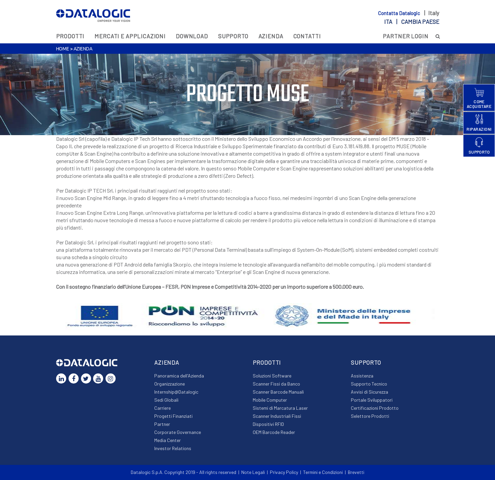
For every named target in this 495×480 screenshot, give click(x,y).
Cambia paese (420, 21)
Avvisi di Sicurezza (369, 392)
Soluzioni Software (272, 375)
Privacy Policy (284, 472)
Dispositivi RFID (268, 424)
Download (192, 36)
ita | (411, 21)
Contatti (307, 36)
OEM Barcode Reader (274, 432)
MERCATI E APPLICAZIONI (130, 36)
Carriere (162, 408)
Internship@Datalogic (176, 392)
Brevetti (356, 472)
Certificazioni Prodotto (375, 408)
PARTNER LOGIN (405, 36)
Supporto (233, 36)
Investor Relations (172, 448)
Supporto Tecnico (369, 384)
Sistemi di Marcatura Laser (280, 408)
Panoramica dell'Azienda (179, 375)
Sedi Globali (166, 400)
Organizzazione (169, 384)
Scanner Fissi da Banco (276, 384)
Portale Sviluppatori (372, 400)
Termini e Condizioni (323, 472)
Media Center (167, 440)
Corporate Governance (177, 432)
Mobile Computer (270, 400)
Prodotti (70, 36)
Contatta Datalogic (399, 13)
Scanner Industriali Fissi (277, 416)
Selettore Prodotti (370, 416)
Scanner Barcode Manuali (278, 392)
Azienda (270, 36)
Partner (162, 424)
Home (62, 48)
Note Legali (253, 472)
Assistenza (362, 375)
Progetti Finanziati (173, 416)
